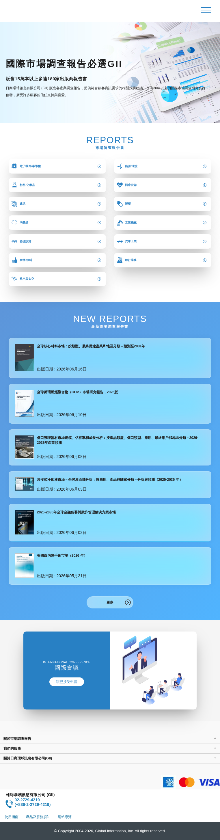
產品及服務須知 (38, 817)
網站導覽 (65, 817)
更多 (110, 602)
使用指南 (11, 817)
